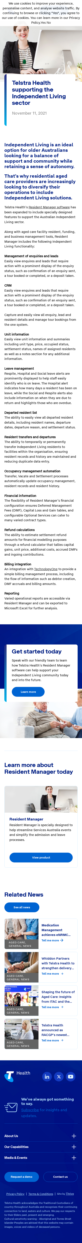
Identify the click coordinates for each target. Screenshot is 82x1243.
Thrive (70, 1194)
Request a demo (21, 1177)
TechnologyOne (46, 569)
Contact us (60, 1177)
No (49, 22)
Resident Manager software (49, 207)
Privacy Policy (15, 1194)
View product (41, 857)
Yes (43, 22)
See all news (22, 907)
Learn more (28, 692)
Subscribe (30, 1110)
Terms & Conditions (40, 1194)
